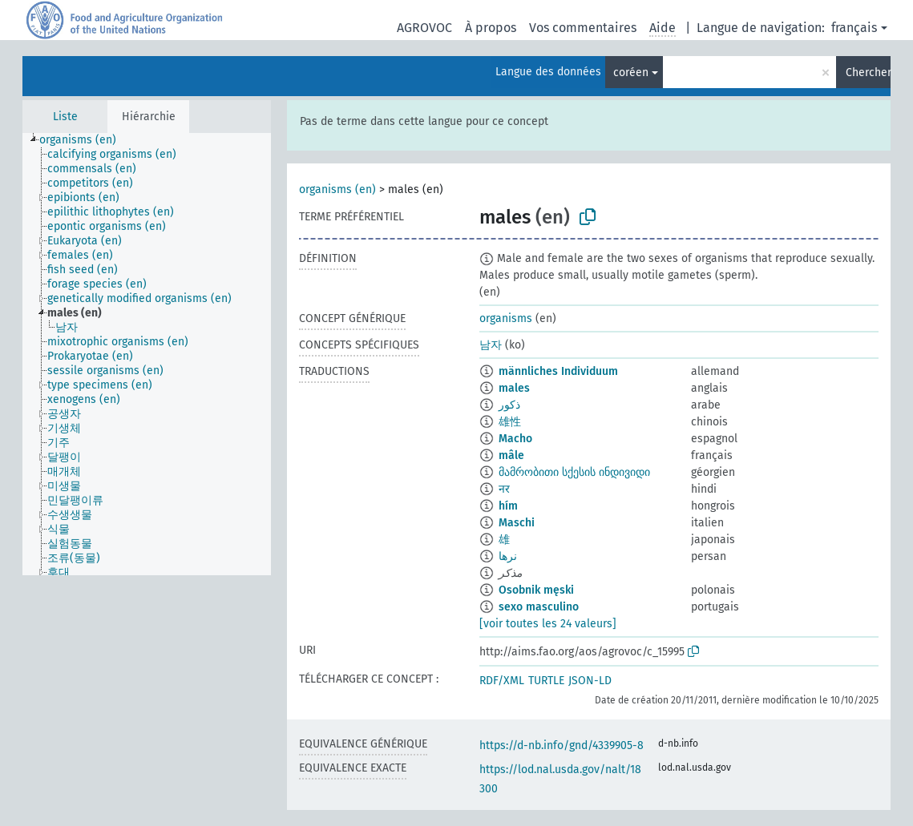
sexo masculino (539, 607)
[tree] (146, 354)
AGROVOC (424, 27)
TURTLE (546, 680)
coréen (630, 72)
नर (504, 489)
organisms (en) (337, 189)
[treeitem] (84, 140)
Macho (515, 438)
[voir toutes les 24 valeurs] (547, 624)
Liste (65, 116)
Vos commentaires (582, 27)
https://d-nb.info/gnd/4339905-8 (561, 745)
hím (508, 506)
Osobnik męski (536, 590)
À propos (490, 27)
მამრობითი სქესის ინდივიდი (574, 472)
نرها (508, 556)
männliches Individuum (558, 371)
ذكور (509, 405)
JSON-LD (590, 680)
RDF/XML (501, 680)
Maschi (517, 523)
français (854, 27)
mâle (511, 455)
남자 (490, 345)
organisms (505, 318)
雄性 (510, 422)
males (514, 388)
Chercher (868, 72)
